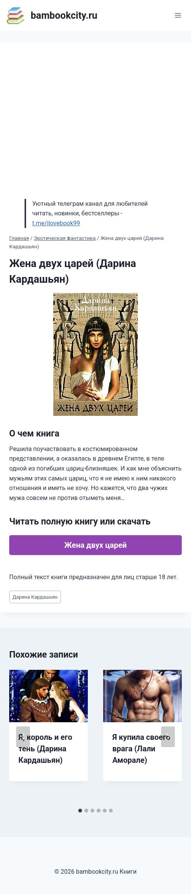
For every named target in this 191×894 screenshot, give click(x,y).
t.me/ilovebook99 (56, 223)
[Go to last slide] (23, 736)
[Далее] (168, 736)
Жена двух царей (95, 545)
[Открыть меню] (178, 15)
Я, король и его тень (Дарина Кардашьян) (45, 749)
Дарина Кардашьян (35, 597)
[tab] (80, 811)
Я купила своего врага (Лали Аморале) (141, 749)
